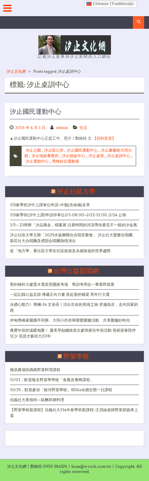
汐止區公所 (54, 150)
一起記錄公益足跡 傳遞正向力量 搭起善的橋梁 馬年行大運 (60, 294)
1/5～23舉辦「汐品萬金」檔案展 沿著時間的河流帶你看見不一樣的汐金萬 (73, 224)
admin (62, 127)
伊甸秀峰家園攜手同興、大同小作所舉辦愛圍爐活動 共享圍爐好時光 (70, 320)
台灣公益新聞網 (76, 271)
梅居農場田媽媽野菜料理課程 (35, 369)
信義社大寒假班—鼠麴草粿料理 (37, 399)
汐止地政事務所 (45, 155)
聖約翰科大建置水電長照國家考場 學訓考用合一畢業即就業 (62, 284)
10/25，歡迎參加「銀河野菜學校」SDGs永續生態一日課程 (61, 389)
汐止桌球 (96, 155)
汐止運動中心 (37, 161)
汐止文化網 (16, 71)
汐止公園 (33, 150)
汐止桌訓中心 (118, 155)
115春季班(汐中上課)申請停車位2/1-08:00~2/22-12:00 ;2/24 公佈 (68, 214)
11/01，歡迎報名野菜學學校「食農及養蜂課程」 (52, 379)
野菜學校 (76, 356)
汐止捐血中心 (73, 155)
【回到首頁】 (104, 138)
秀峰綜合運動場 (65, 161)
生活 (83, 127)
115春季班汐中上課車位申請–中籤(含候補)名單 (50, 204)
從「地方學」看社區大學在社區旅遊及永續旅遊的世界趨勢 (60, 250)
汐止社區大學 (76, 191)
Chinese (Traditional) (109, 3)
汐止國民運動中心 (35, 112)
